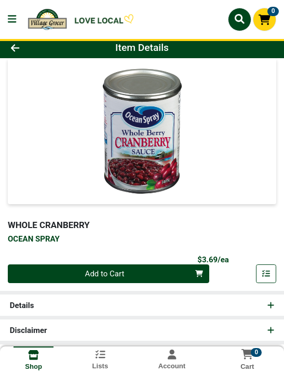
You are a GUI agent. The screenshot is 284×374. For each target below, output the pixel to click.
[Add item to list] (266, 273)
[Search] (240, 19)
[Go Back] (41, 48)
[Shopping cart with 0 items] (264, 19)
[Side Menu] (12, 19)
